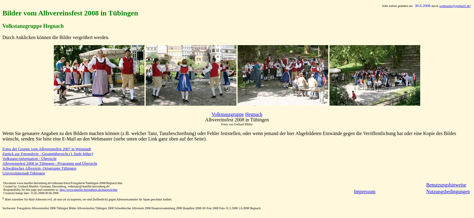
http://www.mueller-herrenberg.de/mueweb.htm (88, 189)
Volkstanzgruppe (228, 114)
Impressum (364, 191)
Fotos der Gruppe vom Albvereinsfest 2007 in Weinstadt (46, 149)
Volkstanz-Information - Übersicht (29, 158)
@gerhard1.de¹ (455, 6)
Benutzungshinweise (446, 184)
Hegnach (253, 114)
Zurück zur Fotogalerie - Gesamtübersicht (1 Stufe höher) (47, 153)
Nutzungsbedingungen (448, 191)
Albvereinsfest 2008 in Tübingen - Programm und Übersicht (49, 163)
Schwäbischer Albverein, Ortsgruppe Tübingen (39, 168)
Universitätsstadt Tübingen (23, 173)
